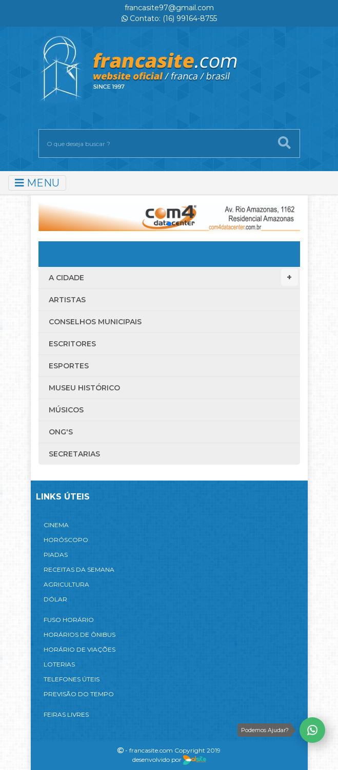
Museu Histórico (84, 387)
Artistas (67, 299)
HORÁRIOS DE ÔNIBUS (79, 634)
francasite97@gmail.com (169, 7)
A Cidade (173, 277)
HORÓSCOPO (66, 540)
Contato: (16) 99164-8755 (169, 18)
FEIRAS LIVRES (66, 714)
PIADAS (56, 554)
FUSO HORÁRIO (69, 619)
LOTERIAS (59, 664)
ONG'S (61, 431)
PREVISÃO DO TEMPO (79, 694)
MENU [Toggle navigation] (37, 183)
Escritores (72, 343)
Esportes (69, 365)
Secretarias (74, 454)
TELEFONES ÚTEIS (72, 679)
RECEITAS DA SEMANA (79, 569)
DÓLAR (55, 599)
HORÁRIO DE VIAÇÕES (79, 649)
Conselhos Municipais (95, 321)
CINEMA (56, 525)
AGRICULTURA (66, 584)
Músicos (66, 409)
